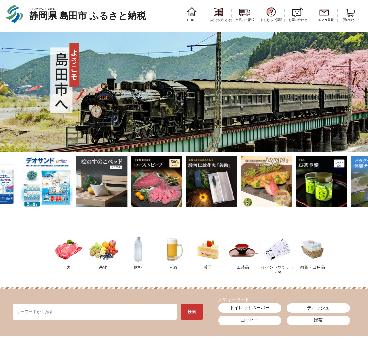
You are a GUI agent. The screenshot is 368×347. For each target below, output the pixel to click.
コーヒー (250, 320)
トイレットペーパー (250, 307)
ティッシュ (318, 307)
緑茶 (318, 320)
